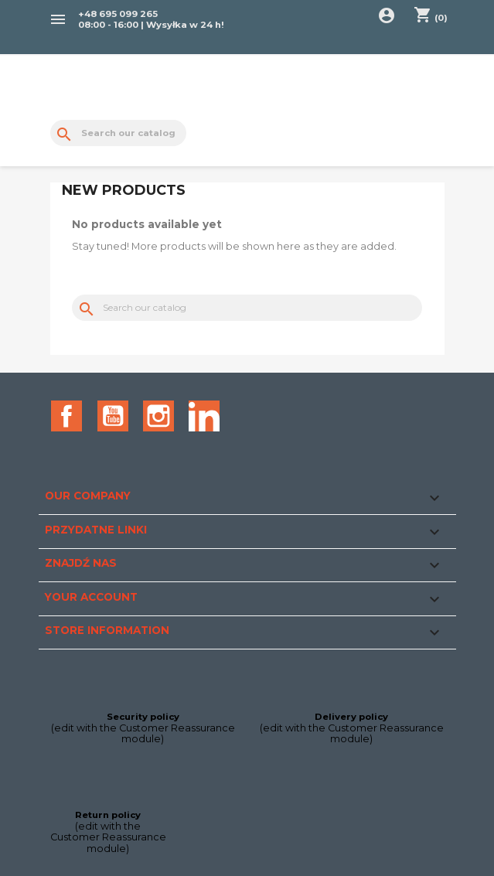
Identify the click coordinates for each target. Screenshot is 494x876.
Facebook (66, 416)
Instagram (158, 416)
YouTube (112, 416)
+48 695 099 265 (118, 14)
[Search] (118, 133)
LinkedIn (204, 416)
